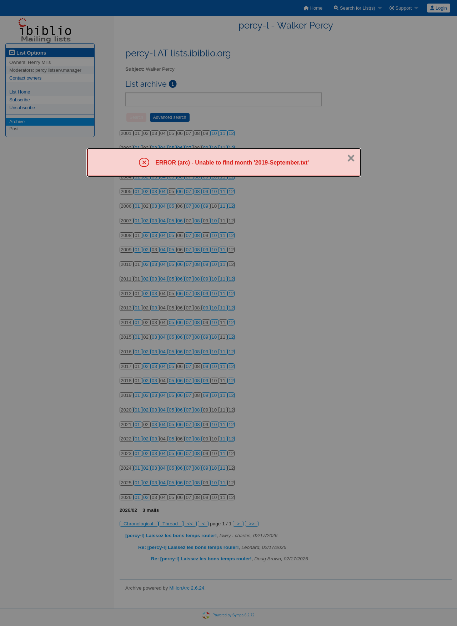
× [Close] (351, 158)
